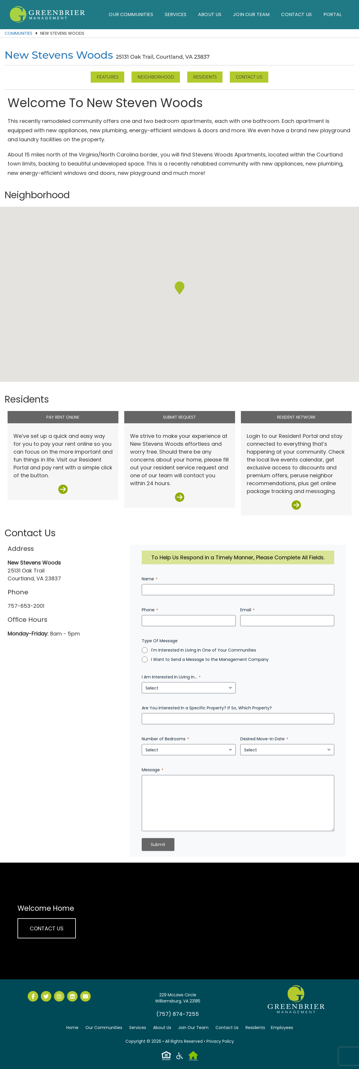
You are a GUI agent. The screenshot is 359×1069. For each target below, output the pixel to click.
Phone (150, 610)
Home (72, 1027)
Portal (332, 14)
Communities (18, 33)
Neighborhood (155, 77)
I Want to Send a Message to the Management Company (210, 659)
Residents (205, 77)
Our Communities (131, 14)
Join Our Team (251, 14)
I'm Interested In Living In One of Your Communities (203, 650)
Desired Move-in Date (264, 739)
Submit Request (179, 417)
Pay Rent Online (62, 417)
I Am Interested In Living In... (171, 677)
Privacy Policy (220, 1041)
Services (175, 14)
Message (152, 770)
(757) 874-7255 (177, 1014)
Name (149, 579)
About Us (209, 14)
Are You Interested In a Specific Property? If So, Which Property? (207, 708)
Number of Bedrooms (165, 739)
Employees (282, 1027)
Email (247, 610)
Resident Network (296, 417)
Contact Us (296, 14)
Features (107, 77)
